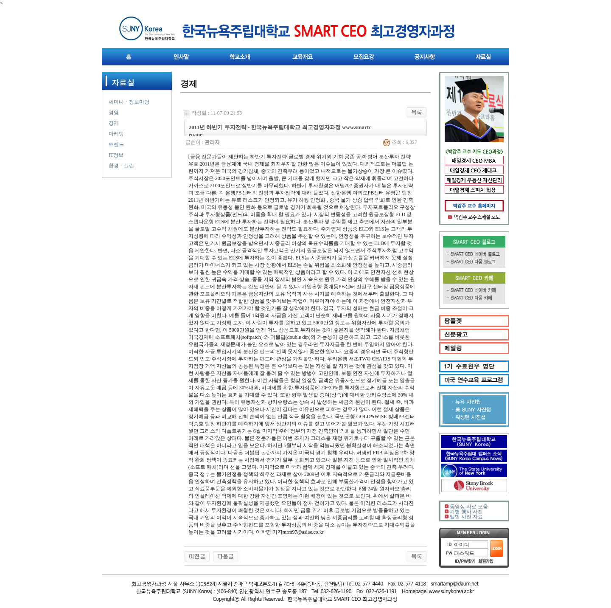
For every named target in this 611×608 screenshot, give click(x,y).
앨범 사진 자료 (466, 517)
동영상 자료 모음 (469, 506)
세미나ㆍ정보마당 (129, 102)
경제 (114, 123)
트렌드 (116, 144)
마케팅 (116, 134)
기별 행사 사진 (466, 512)
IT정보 (116, 155)
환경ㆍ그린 (121, 166)
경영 (114, 112)
